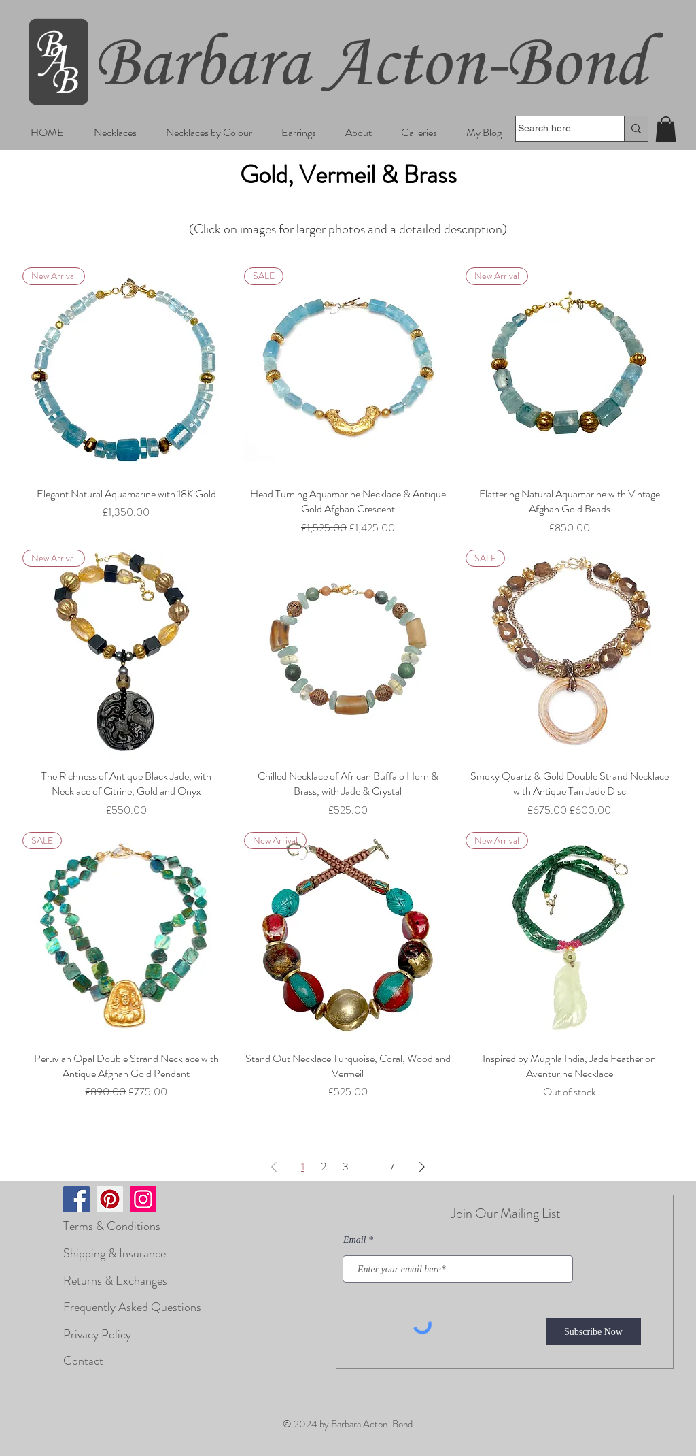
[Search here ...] (556, 128)
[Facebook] (76, 1199)
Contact (83, 1361)
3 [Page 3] (346, 1166)
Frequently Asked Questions (132, 1307)
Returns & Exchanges (115, 1280)
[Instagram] (143, 1199)
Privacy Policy (97, 1334)
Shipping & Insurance (114, 1253)
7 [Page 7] (392, 1166)
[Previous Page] (274, 1166)
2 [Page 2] (323, 1166)
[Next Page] (422, 1166)
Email (354, 1240)
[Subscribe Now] (593, 1331)
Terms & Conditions (111, 1226)
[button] (115, 132)
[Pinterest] (110, 1199)
